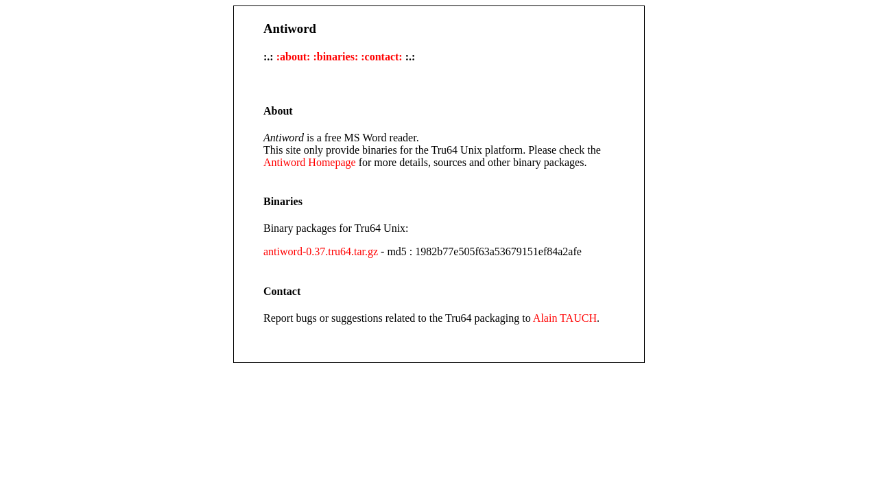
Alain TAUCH (565, 318)
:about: (293, 56)
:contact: (381, 56)
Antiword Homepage (309, 162)
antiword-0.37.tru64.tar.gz (320, 251)
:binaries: (335, 56)
